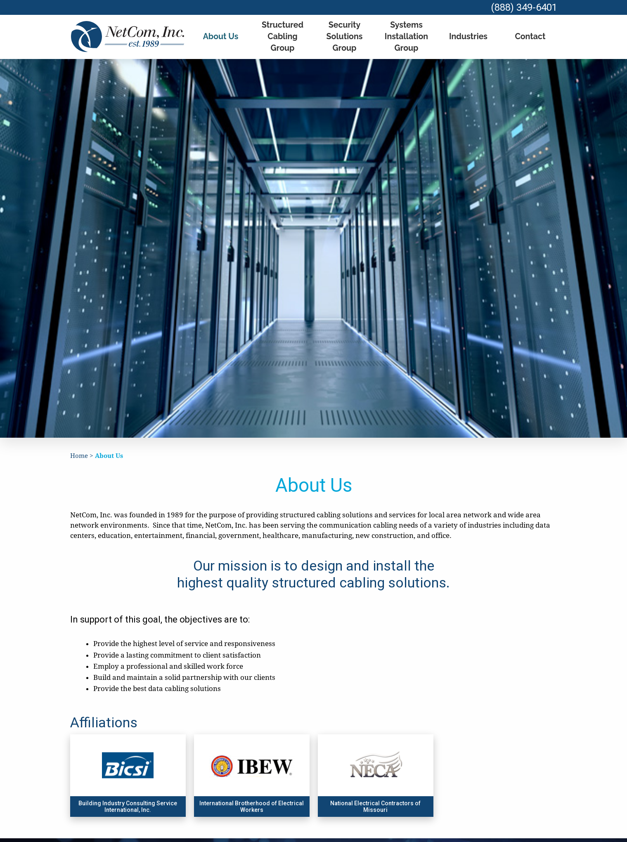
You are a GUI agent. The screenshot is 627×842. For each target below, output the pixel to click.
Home (79, 449)
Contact (530, 33)
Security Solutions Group (345, 33)
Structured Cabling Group (282, 33)
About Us (220, 33)
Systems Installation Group (406, 33)
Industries (468, 33)
